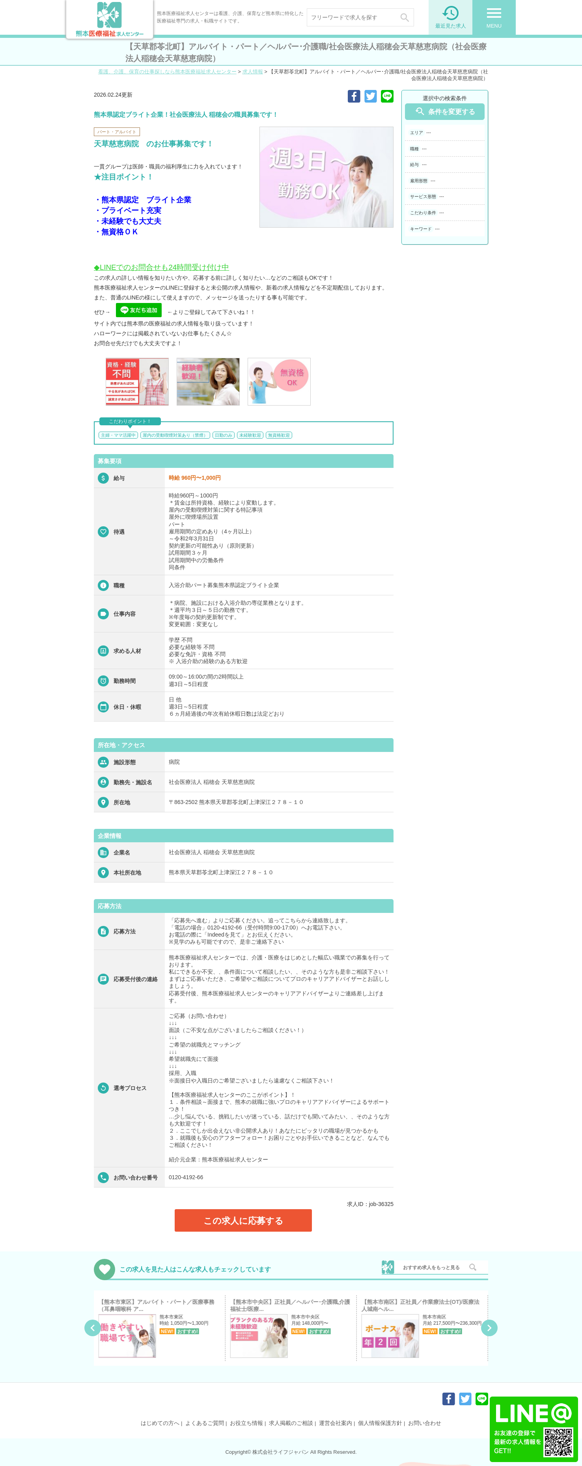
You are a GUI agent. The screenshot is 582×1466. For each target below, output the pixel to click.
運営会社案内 (335, 1423)
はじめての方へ (160, 1423)
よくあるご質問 (204, 1423)
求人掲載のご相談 (291, 1423)
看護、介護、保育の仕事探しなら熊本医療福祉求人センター (167, 72)
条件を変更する (444, 111)
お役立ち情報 (246, 1423)
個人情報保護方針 (380, 1423)
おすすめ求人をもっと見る (431, 1267)
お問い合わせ (424, 1423)
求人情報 (252, 72)
